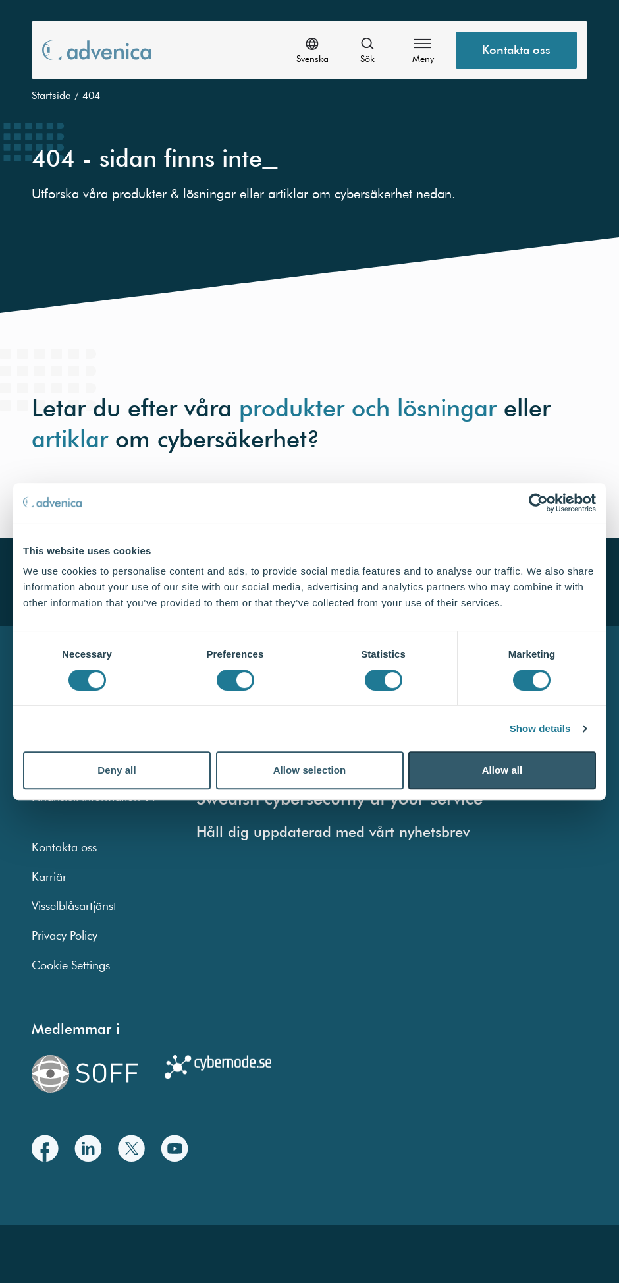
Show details (540, 728)
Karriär (49, 876)
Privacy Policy (64, 935)
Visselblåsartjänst (74, 905)
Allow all (502, 770)
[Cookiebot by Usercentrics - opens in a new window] (538, 503)
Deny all (116, 770)
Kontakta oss (64, 847)
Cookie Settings (71, 965)
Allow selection (309, 770)
